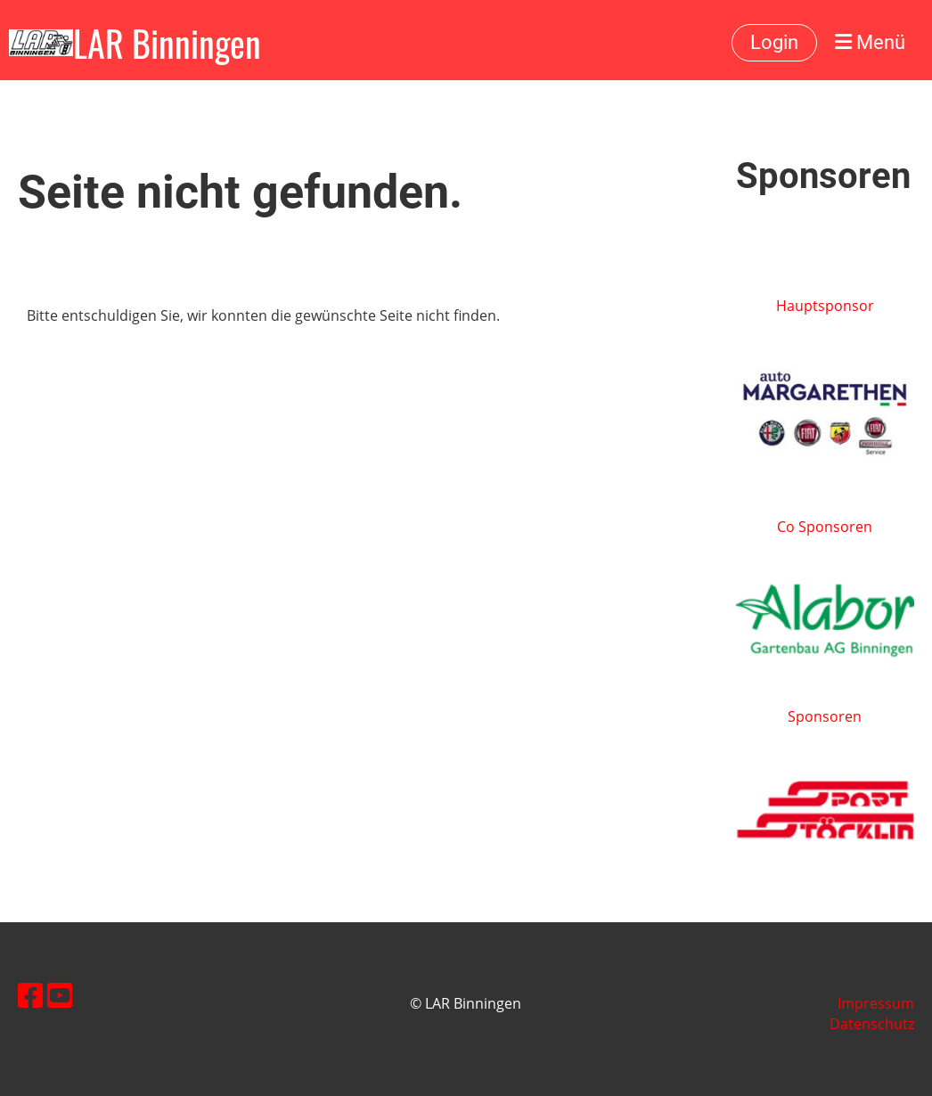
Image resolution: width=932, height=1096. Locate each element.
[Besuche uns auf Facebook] (30, 995)
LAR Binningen (167, 43)
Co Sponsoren (824, 526)
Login (774, 42)
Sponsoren (825, 716)
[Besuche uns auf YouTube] (59, 995)
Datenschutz (872, 1024)
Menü (870, 42)
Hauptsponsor (825, 305)
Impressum (876, 1003)
